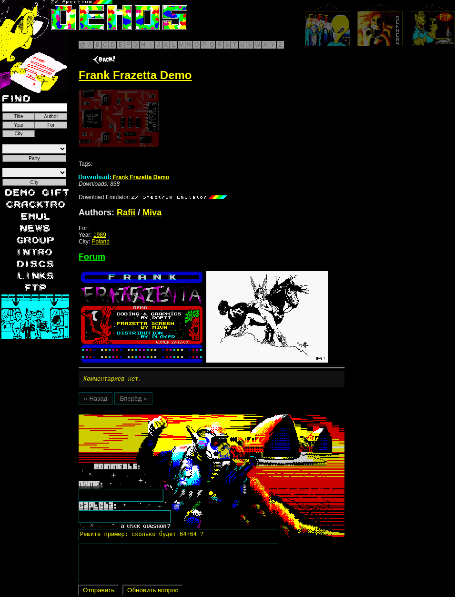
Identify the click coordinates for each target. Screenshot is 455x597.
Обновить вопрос (152, 591)
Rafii (126, 212)
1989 (99, 235)
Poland (100, 241)
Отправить (98, 591)
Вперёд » (133, 400)
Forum (92, 257)
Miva (152, 212)
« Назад (95, 400)
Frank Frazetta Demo (124, 177)
